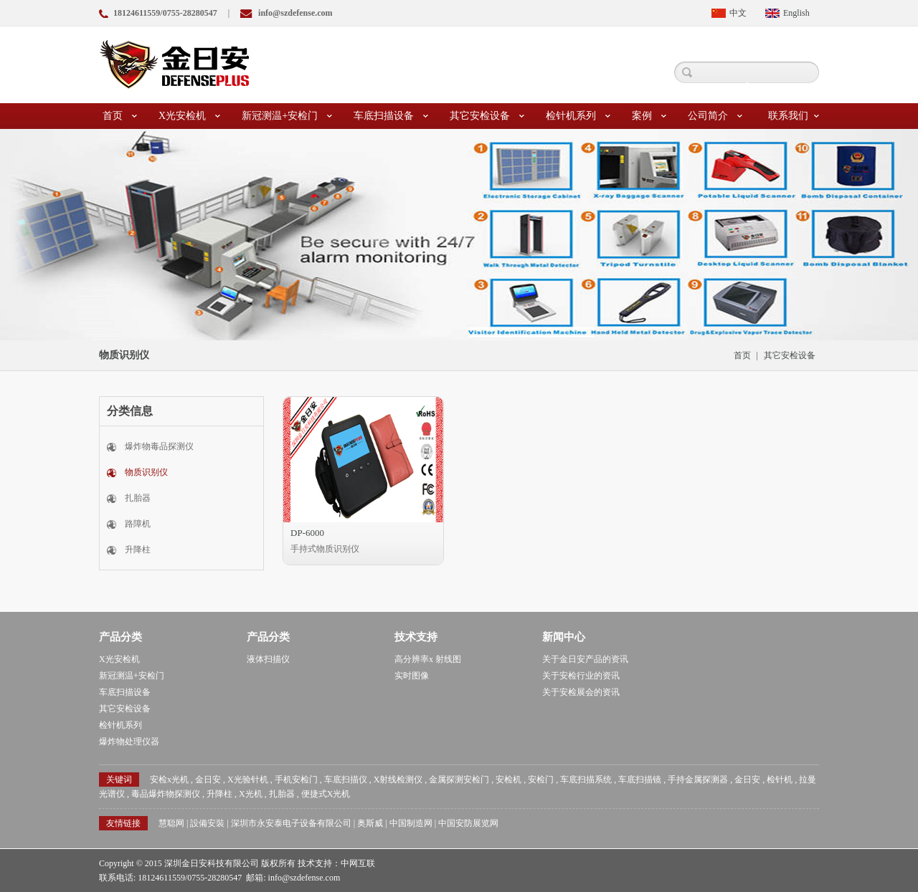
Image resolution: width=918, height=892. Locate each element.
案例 (649, 116)
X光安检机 (189, 116)
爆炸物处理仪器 (129, 742)
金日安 (208, 779)
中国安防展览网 (468, 823)
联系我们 (793, 116)
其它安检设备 (487, 116)
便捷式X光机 (326, 794)
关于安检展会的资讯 (581, 692)
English (796, 13)
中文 (738, 13)
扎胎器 (138, 498)
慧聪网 (171, 823)
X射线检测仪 (398, 779)
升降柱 (138, 550)
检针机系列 (578, 116)
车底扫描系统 (586, 779)
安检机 (508, 779)
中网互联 (358, 863)
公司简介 (715, 116)
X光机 (250, 794)
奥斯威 (370, 823)
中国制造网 (410, 823)
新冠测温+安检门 (287, 116)
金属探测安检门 (459, 779)
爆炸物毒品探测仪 (159, 446)
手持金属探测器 (698, 779)
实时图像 (411, 676)
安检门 (541, 779)
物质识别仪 (146, 472)
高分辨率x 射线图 (427, 659)
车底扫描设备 (391, 116)
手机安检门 (296, 779)
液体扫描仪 (268, 659)
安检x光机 (169, 779)
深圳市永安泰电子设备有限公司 (291, 823)
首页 (120, 116)
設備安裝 (207, 823)
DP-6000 (307, 532)
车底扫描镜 (639, 779)
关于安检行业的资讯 (581, 676)
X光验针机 (247, 779)
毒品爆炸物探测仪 (165, 794)
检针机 (779, 779)
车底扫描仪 (345, 779)
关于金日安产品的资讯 (585, 659)
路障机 (138, 524)
